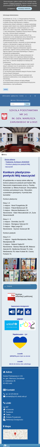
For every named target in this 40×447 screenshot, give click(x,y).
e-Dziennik (8, 409)
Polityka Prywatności (12, 417)
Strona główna (6, 95)
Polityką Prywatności (15, 3)
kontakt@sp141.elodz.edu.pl (15, 396)
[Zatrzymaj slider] (20, 150)
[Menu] (20, 154)
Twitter (7, 414)
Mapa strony (14, 95)
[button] (2, 139)
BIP (5, 407)
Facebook (8, 412)
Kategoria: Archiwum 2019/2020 (17, 162)
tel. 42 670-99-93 (10, 394)
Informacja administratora (23, 100)
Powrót (9, 286)
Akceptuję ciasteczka (24, 8)
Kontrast (13, 100)
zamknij (5, 89)
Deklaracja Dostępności (13, 420)
